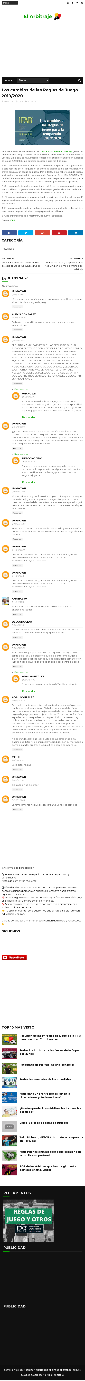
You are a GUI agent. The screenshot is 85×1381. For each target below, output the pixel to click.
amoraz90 (19, 599)
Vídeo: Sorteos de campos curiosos (44, 1123)
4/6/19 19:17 (19, 603)
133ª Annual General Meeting (56, 152)
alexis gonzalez (24, 315)
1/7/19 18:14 (18, 761)
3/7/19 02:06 (19, 801)
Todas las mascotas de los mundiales (45, 1079)
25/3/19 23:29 (19, 318)
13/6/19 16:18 (29, 680)
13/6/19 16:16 (19, 701)
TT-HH (16, 757)
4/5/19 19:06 (29, 397)
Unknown (19, 291)
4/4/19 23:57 (19, 341)
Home (8, 80)
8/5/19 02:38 (19, 427)
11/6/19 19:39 (19, 649)
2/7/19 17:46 (19, 781)
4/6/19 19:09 (19, 550)
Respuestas (21, 390)
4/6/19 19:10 (19, 576)
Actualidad (32, 102)
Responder (17, 307)
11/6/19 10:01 (19, 625)
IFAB (12, 221)
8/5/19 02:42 (19, 492)
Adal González (33, 677)
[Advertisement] (42, 996)
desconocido (32, 458)
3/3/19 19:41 (19, 295)
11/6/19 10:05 (29, 462)
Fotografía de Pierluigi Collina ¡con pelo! (47, 1065)
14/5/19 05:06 (19, 524)
